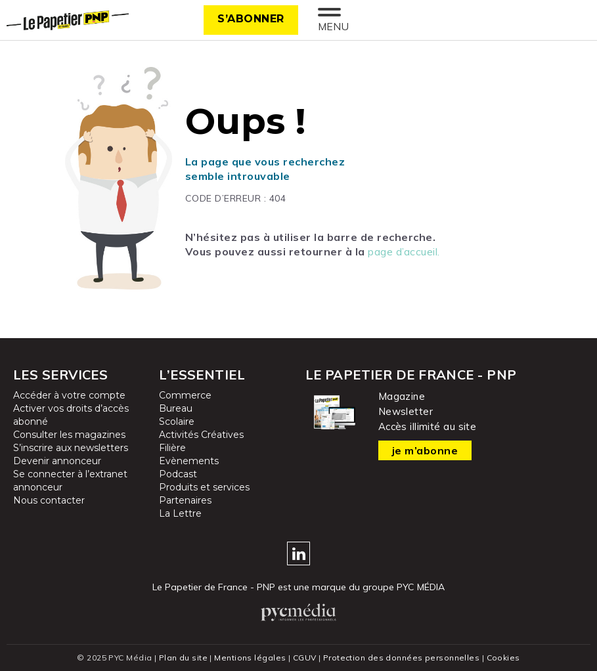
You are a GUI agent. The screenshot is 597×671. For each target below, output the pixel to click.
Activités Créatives (201, 435)
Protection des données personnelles (401, 657)
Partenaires (185, 500)
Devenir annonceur (57, 461)
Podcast (178, 474)
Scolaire (176, 421)
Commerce (185, 395)
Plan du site (183, 657)
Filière (172, 448)
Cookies (503, 657)
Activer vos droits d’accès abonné (71, 414)
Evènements (189, 461)
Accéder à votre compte (69, 395)
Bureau (175, 408)
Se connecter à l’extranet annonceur (70, 480)
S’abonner (250, 18)
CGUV (305, 657)
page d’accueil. (404, 251)
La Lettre (180, 513)
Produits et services (204, 487)
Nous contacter (49, 500)
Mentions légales (250, 657)
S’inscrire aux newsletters (70, 448)
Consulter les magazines (69, 435)
